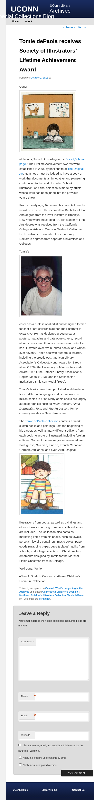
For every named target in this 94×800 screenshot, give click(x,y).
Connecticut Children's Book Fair (61, 591)
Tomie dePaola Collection (41, 421)
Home (15, 21)
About (28, 21)
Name (28, 696)
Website (25, 734)
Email (28, 716)
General (49, 588)
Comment (27, 641)
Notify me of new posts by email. (40, 765)
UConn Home (20, 790)
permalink (44, 598)
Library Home (49, 790)
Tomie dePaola (75, 595)
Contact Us (78, 790)
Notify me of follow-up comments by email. (45, 758)
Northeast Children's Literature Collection (42, 595)
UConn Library (60, 5)
